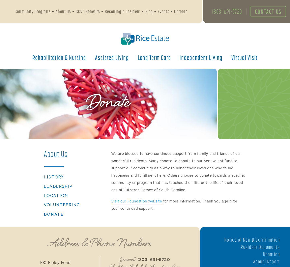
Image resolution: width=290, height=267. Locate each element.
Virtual (244, 57)
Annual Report (266, 261)
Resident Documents (260, 247)
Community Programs (33, 11)
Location (56, 195)
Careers (180, 11)
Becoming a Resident (123, 11)
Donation (271, 254)
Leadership (58, 186)
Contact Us (268, 11)
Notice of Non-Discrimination (252, 239)
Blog (149, 11)
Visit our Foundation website (136, 201)
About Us (63, 11)
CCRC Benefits (88, 11)
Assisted (112, 57)
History (54, 177)
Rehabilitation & (59, 57)
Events (163, 11)
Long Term (154, 57)
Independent (201, 57)
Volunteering (62, 205)
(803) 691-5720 (227, 11)
